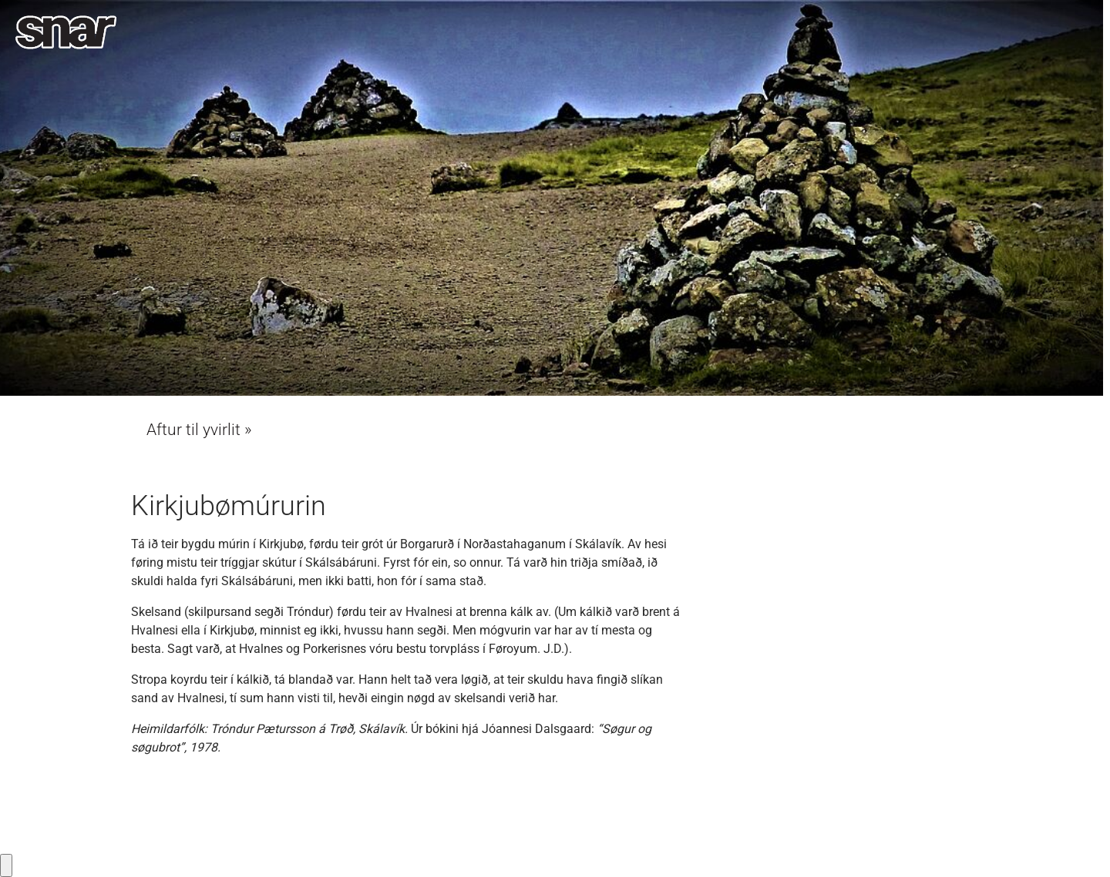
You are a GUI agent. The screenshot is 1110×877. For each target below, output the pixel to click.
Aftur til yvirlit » (199, 429)
